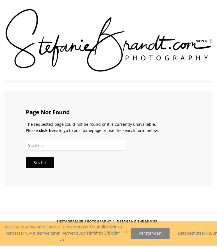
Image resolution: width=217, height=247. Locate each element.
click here (48, 130)
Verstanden (150, 233)
